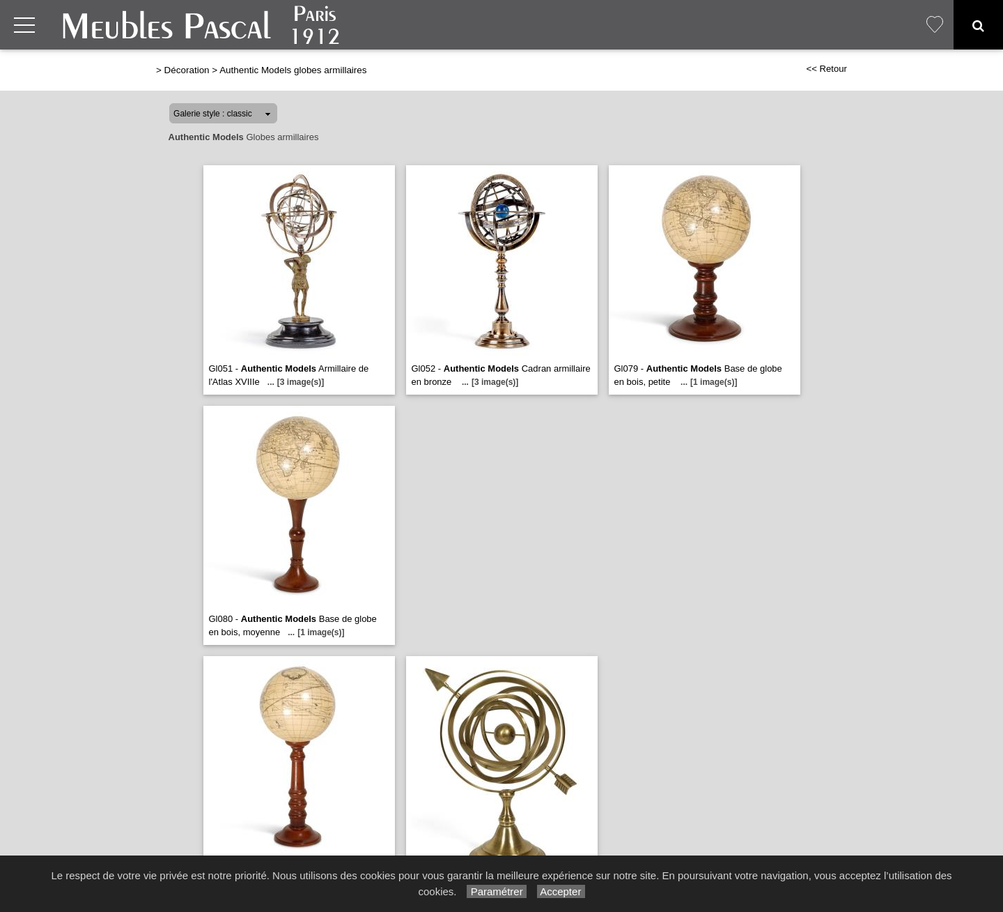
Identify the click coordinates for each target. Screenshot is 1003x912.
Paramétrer (496, 891)
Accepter (561, 891)
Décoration (187, 70)
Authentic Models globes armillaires (292, 70)
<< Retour (826, 68)
